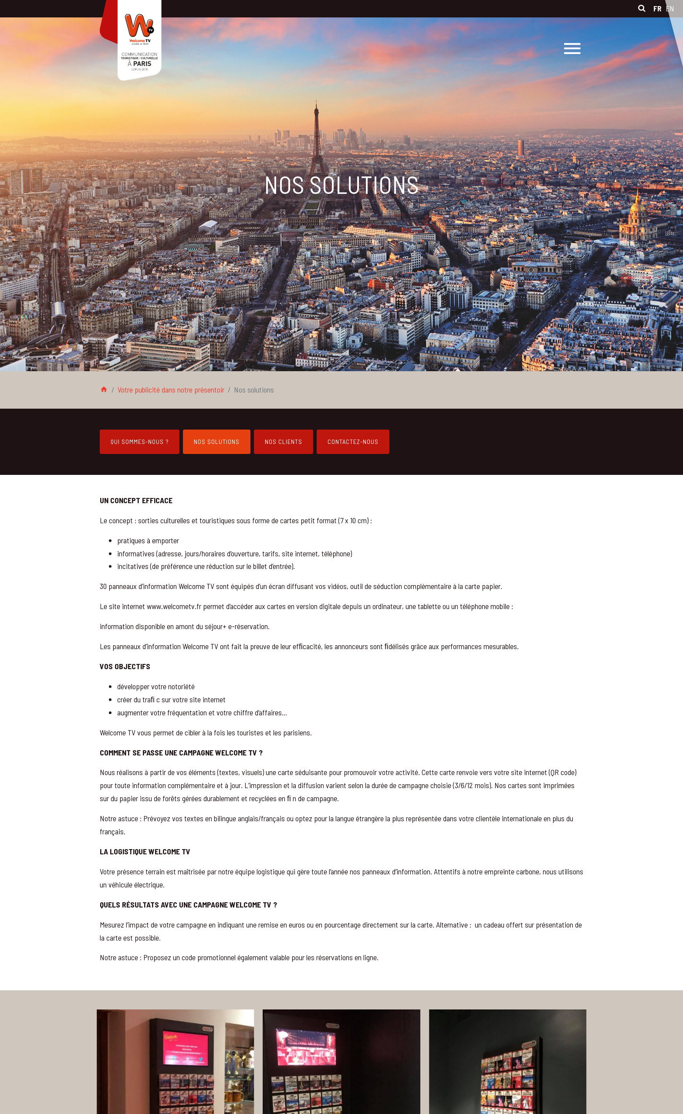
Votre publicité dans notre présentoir (171, 389)
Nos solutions (217, 441)
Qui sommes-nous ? (140, 441)
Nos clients (283, 441)
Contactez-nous (353, 441)
